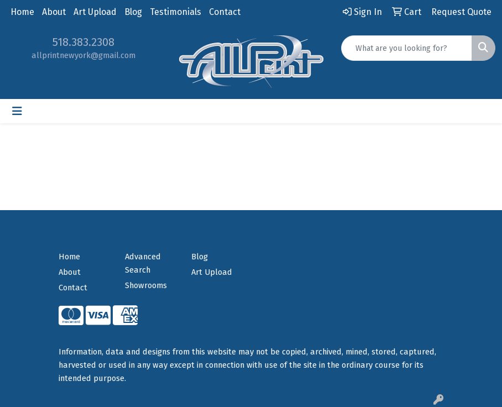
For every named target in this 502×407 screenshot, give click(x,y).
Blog (133, 12)
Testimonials (175, 12)
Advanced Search (143, 263)
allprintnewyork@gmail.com (83, 55)
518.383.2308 (83, 42)
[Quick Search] (406, 48)
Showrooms (146, 285)
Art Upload (95, 12)
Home (22, 12)
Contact (224, 12)
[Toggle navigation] (17, 111)
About (54, 12)
